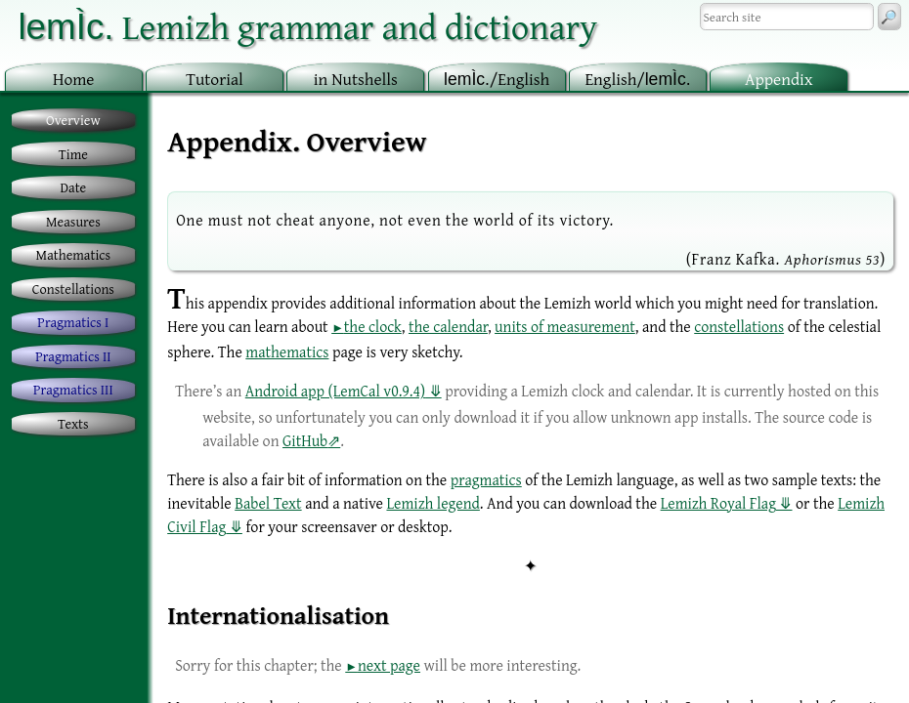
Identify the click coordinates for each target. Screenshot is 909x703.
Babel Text (268, 503)
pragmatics (486, 479)
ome (74, 78)
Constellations (73, 288)
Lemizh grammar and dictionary (307, 26)
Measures (73, 221)
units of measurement (565, 326)
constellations (739, 326)
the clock (373, 326)
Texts (73, 423)
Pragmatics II (72, 356)
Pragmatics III (73, 389)
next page (389, 665)
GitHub (304, 440)
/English (496, 78)
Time (73, 154)
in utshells (356, 78)
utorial (214, 78)
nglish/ (637, 78)
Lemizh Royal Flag (718, 503)
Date (74, 187)
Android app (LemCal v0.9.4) (335, 390)
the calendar (448, 326)
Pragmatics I (72, 321)
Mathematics (73, 254)
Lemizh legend (432, 503)
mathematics (286, 351)
